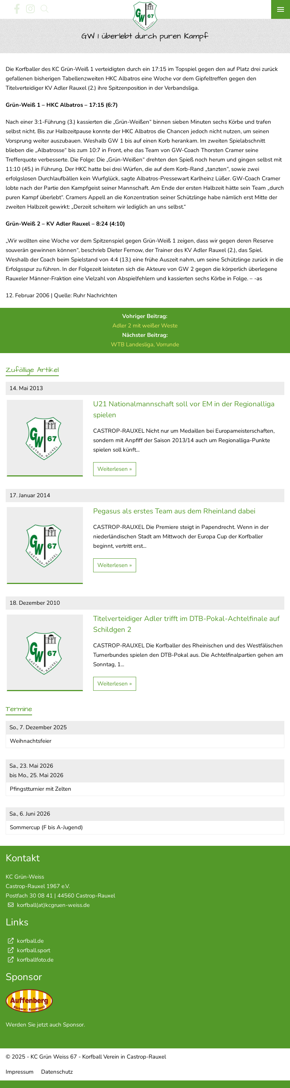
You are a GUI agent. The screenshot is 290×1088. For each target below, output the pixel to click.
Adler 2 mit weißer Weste (145, 325)
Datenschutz (57, 1072)
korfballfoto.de (30, 960)
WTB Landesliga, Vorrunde (145, 344)
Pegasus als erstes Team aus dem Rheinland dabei (174, 511)
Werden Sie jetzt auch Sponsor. (45, 1024)
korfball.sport (28, 950)
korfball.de (25, 941)
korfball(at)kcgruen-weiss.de (53, 905)
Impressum (20, 1072)
